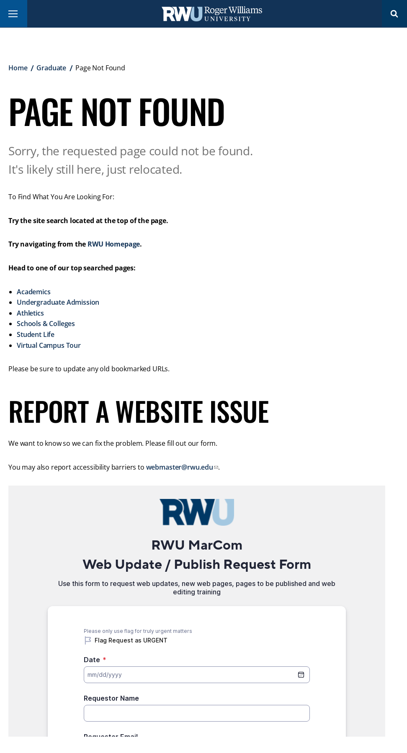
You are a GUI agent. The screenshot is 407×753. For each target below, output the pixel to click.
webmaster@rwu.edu (179, 467)
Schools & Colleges (46, 323)
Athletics (30, 313)
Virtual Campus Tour (49, 345)
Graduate (51, 67)
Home (17, 67)
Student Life (35, 334)
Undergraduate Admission (58, 302)
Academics (34, 291)
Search (394, 13)
